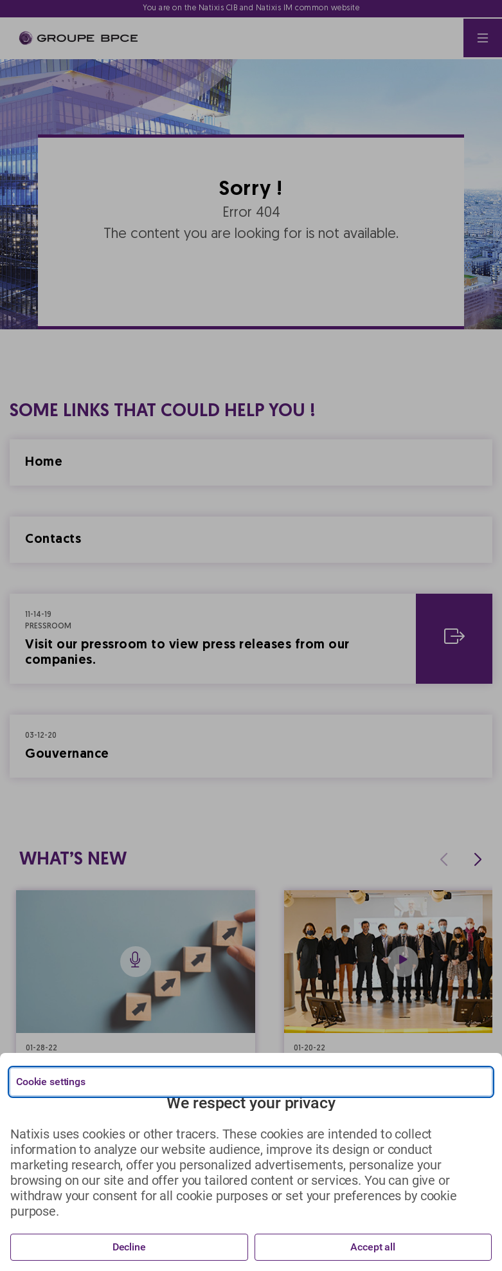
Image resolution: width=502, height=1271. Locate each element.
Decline (129, 1247)
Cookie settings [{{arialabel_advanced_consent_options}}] (50, 1081)
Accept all (372, 1247)
